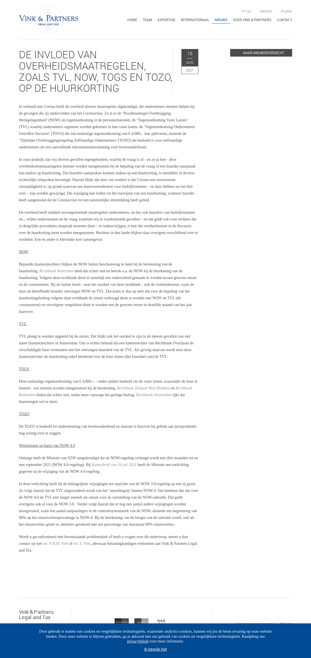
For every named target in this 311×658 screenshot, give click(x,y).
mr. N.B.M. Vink (56, 543)
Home (132, 19)
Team (147, 19)
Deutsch (266, 11)
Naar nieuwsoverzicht (263, 52)
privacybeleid (137, 641)
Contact (284, 19)
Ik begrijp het (155, 649)
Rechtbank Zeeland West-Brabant (143, 388)
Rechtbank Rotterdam (56, 271)
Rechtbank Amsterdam (154, 395)
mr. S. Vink (82, 543)
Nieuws (221, 19)
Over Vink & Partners (252, 19)
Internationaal (195, 19)
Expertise (166, 19)
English (286, 11)
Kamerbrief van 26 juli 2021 (114, 465)
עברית (247, 11)
